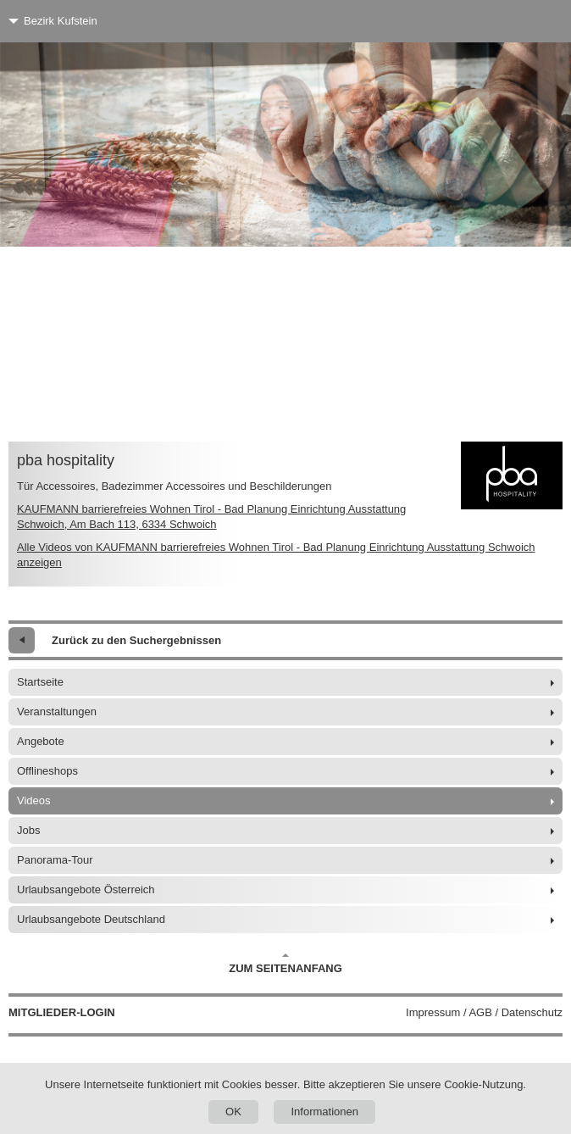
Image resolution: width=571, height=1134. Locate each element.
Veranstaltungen (57, 711)
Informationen (324, 1111)
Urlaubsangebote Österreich (86, 889)
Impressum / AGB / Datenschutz (484, 1012)
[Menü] (527, 21)
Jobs (28, 830)
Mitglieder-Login (61, 1012)
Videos (34, 800)
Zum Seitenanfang (285, 964)
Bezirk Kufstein (60, 20)
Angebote (40, 741)
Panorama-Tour (55, 859)
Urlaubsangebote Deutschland (91, 919)
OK (233, 1111)
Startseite (40, 681)
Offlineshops (47, 770)
